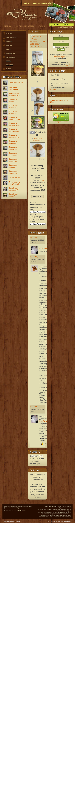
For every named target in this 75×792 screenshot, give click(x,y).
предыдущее (38, 138)
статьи (7, 61)
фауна (7, 45)
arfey (35, 257)
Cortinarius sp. (36, 46)
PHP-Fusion (22, 510)
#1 (31, 238)
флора (7, 41)
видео (7, 49)
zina (42, 180)
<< (44, 41)
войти (26, 3)
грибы (7, 33)
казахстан (8, 53)
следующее (36, 140)
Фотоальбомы (36, 37)
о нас (6, 69)
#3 (31, 407)
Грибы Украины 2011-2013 (34, 41)
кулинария (9, 57)
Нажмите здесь (59, 57)
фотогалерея (10, 37)
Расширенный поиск (65, 27)
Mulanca (53, 89)
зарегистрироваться (42, 3)
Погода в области (61, 122)
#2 (31, 257)
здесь (68, 65)
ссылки (7, 65)
